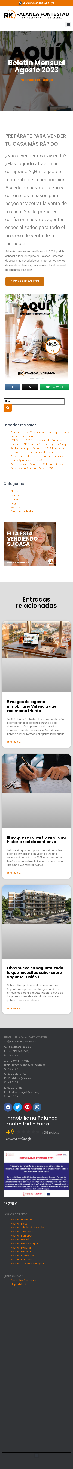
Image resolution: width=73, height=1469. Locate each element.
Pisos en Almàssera (22, 1231)
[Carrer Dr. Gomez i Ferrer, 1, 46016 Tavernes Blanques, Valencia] (36, 1350)
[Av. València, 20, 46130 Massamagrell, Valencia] (36, 1427)
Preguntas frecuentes (24, 1280)
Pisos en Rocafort (21, 1259)
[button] (68, 24)
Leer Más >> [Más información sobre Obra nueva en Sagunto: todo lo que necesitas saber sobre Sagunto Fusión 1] (14, 1008)
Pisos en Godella (21, 1239)
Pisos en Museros (21, 1251)
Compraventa (20, 495)
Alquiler (15, 491)
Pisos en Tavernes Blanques (27, 1263)
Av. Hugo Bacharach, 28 (17, 1047)
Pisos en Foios (19, 1223)
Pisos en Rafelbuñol (22, 1255)
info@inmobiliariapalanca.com (20, 1041)
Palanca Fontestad (36, 79)
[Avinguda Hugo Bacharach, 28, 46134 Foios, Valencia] (36, 1311)
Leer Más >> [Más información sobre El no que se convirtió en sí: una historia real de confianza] (14, 873)
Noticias (16, 507)
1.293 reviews (50, 1133)
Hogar (14, 503)
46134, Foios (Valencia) (16, 1051)
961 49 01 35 (11, 1054)
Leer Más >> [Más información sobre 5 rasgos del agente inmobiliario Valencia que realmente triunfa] (14, 742)
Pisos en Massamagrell (24, 1243)
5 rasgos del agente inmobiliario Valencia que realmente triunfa (31, 706)
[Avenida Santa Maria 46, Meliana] (36, 1389)
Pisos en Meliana (21, 1247)
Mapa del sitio (19, 1284)
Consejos (17, 499)
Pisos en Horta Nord (22, 1219)
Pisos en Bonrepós (22, 1235)
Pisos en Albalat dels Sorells (27, 1227)
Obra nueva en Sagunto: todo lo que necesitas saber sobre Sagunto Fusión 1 (35, 972)
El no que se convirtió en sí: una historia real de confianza (36, 839)
